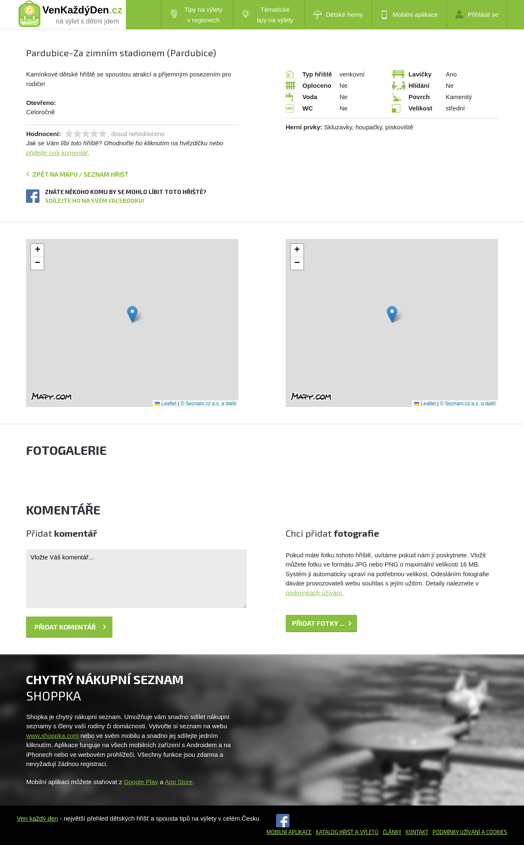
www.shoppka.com (52, 735)
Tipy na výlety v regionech (196, 15)
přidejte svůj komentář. (57, 152)
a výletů (366, 832)
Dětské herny (338, 14)
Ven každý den (37, 818)
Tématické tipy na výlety (267, 15)
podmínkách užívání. (315, 592)
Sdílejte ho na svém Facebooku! (94, 200)
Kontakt (417, 832)
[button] (132, 314)
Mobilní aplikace (409, 14)
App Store (179, 781)
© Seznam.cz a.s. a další (208, 404)
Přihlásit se (476, 14)
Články (392, 832)
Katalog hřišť (335, 832)
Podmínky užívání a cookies (470, 832)
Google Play (141, 781)
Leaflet (165, 404)
